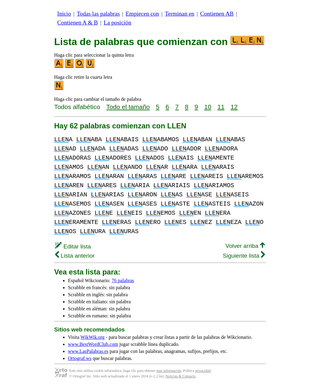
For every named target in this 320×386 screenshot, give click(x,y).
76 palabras (123, 280)
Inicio (64, 13)
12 (234, 106)
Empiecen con (142, 13)
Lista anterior (75, 255)
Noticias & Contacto (181, 376)
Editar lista (73, 246)
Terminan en (179, 13)
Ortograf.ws (79, 358)
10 (207, 106)
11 (221, 106)
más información (168, 371)
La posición (117, 22)
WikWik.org (92, 337)
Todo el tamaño (128, 106)
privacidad (203, 371)
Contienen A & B (77, 22)
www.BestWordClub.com (93, 344)
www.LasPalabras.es (88, 351)
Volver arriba (245, 246)
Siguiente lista (244, 255)
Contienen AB (216, 13)
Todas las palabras (98, 13)
